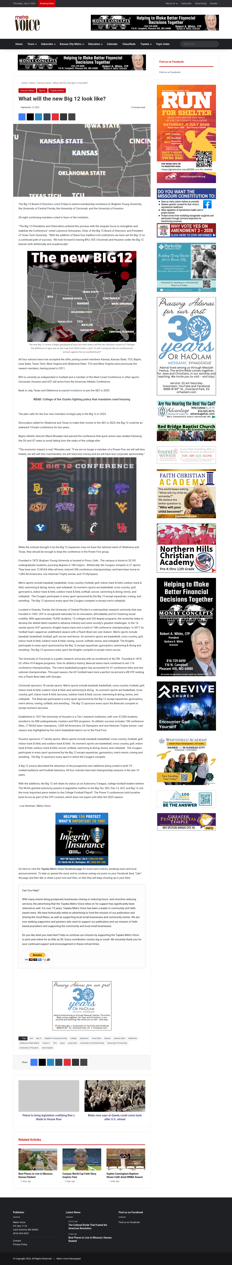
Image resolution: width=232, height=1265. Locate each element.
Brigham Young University (56, 1038)
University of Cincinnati (117, 1043)
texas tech (72, 1043)
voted (57, 204)
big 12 (39, 1038)
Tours (30, 44)
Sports (42, 90)
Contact (17, 1240)
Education (94, 44)
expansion (84, 1038)
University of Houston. (29, 1048)
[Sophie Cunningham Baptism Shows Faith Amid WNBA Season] (125, 1159)
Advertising (200, 3)
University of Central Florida (92, 1043)
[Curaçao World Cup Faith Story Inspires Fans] (81, 1159)
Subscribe (186, 3)
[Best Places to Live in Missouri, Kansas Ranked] (37, 1159)
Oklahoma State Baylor (29, 1043)
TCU (55, 1043)
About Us (170, 3)
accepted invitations (70, 390)
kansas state (119, 1038)
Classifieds (129, 44)
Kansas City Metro (70, 44)
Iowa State (96, 1038)
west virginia (47, 1048)
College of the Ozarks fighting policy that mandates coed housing (86, 399)
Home (19, 44)
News (32, 83)
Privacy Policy (20, 1244)
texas (62, 1043)
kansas (107, 1038)
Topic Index (163, 44)
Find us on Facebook (169, 72)
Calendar (112, 44)
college (73, 1038)
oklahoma (132, 1038)
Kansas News (44, 83)
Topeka (144, 44)
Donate (213, 3)
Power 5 (46, 1043)
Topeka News (57, 90)
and (31, 1038)
